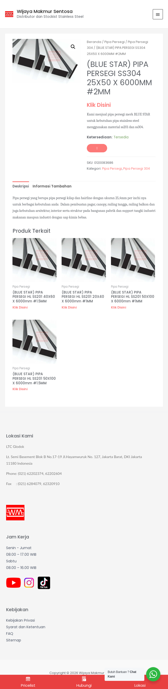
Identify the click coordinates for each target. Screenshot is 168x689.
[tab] (20, 186)
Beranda (94, 42)
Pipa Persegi (114, 42)
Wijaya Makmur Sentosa (45, 11)
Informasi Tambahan (52, 186)
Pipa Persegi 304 (136, 168)
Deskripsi (20, 186)
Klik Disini (99, 105)
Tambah (97, 148)
